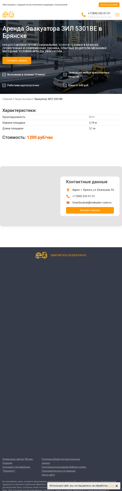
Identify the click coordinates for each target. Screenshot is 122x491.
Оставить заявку (17, 60)
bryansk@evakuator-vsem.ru (95, 202)
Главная (7, 99)
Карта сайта (48, 475)
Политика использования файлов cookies (64, 467)
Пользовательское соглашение (59, 471)
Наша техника (23, 99)
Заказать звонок (90, 210)
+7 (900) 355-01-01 (99, 13)
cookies (112, 485)
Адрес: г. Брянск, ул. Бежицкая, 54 (93, 189)
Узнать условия (109, 4)
